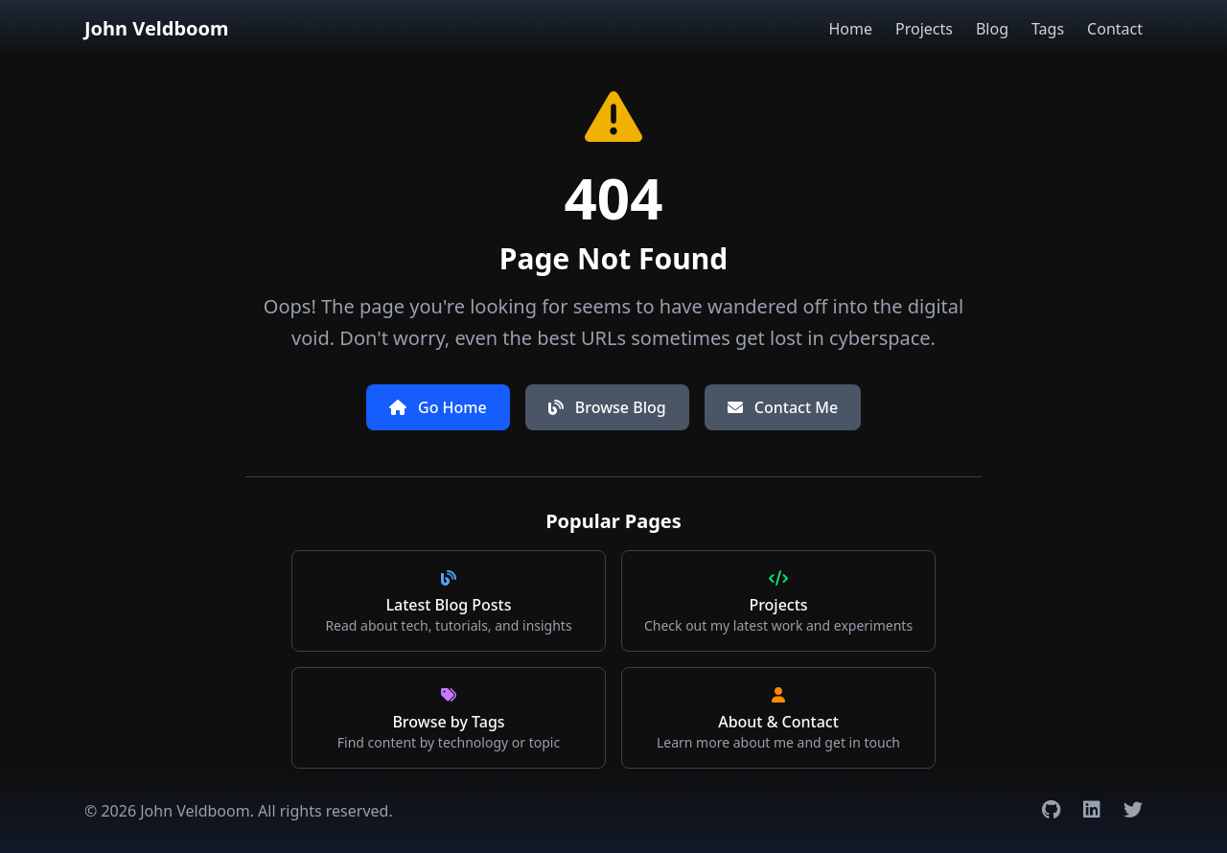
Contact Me (783, 407)
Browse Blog (607, 407)
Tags (1047, 28)
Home (850, 28)
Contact (1115, 28)
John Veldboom (156, 28)
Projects (924, 28)
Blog (992, 28)
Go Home (438, 407)
